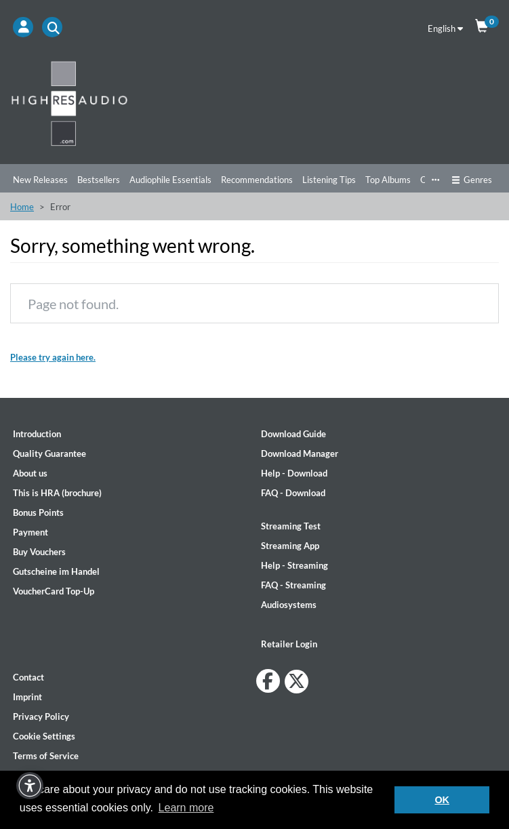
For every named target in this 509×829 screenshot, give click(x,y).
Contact (28, 677)
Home (22, 206)
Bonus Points (38, 512)
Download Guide (293, 433)
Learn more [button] (186, 807)
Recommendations (257, 179)
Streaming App (290, 545)
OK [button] (441, 799)
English (445, 28)
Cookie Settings (44, 736)
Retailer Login (289, 644)
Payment (30, 532)
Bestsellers (98, 179)
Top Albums (388, 179)
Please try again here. (53, 357)
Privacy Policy (41, 716)
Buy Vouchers (39, 551)
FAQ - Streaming (293, 585)
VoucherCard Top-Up (53, 591)
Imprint (27, 696)
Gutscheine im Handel (56, 571)
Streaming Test (291, 526)
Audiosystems (289, 604)
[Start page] (254, 103)
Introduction (37, 433)
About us (30, 473)
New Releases (40, 179)
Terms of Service (46, 755)
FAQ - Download (293, 492)
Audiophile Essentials (170, 179)
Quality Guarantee (49, 453)
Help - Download (294, 473)
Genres (471, 179)
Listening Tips (329, 179)
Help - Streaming (294, 565)
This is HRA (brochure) (57, 492)
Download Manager (299, 453)
